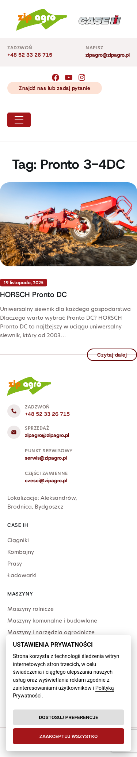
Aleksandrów (58, 498)
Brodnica (19, 506)
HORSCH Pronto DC (33, 294)
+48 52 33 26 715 (29, 55)
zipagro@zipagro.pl (107, 55)
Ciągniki (18, 540)
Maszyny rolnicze (30, 609)
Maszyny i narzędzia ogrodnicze (51, 632)
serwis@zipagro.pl (46, 457)
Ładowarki (22, 575)
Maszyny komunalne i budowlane (52, 620)
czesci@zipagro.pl (46, 480)
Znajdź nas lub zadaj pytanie (54, 88)
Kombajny (20, 552)
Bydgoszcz (49, 506)
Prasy (14, 563)
